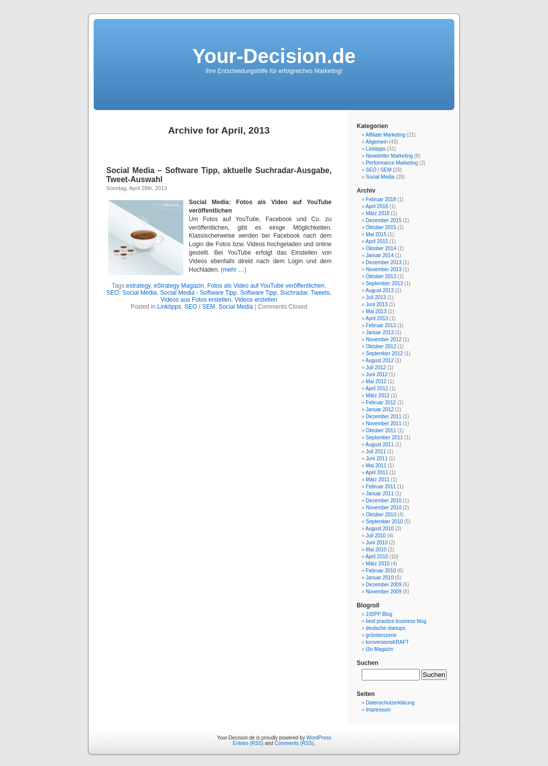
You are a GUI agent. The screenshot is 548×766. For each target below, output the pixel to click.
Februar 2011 (381, 486)
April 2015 (377, 241)
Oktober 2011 (381, 430)
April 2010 (377, 556)
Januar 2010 (380, 577)
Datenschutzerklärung (390, 702)
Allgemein (377, 142)
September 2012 (384, 353)
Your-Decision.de (274, 56)
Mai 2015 (376, 234)
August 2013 (380, 290)
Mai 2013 (376, 311)
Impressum (378, 709)
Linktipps (169, 306)
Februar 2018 (381, 199)
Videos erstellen (255, 299)
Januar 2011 (380, 493)
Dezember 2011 (383, 416)
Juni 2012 (376, 374)
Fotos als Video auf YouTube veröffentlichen (266, 285)
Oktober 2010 (381, 514)
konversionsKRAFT (387, 642)
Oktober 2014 (381, 248)
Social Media (139, 292)
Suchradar (294, 292)
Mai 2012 (376, 381)
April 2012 (377, 388)
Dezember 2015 (383, 220)
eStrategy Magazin (179, 285)
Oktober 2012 (381, 346)
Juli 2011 (376, 451)
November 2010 (383, 507)
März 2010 (377, 563)
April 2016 (377, 206)
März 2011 (377, 479)
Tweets (320, 292)
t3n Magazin (379, 649)
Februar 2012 (381, 402)
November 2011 (383, 423)
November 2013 (383, 269)
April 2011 (377, 472)
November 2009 (383, 591)
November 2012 (383, 339)
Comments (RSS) (294, 743)
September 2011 (384, 437)
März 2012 (377, 395)
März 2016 (377, 213)
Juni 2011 (376, 458)
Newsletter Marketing (389, 156)
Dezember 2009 (383, 584)
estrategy (138, 285)
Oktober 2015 (381, 227)
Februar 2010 (381, 570)
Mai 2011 (376, 465)
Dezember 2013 (383, 262)
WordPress (319, 737)
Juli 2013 (376, 297)
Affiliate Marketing (385, 135)
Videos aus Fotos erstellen (195, 299)
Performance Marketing (392, 163)
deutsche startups (385, 628)
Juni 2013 (376, 304)
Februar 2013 (381, 325)
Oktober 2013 (381, 276)
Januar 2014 (380, 255)
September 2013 (384, 283)
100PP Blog (379, 614)
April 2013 (377, 318)
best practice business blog (396, 621)
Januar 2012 (380, 409)
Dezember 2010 (383, 500)
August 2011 (380, 444)
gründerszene (381, 635)
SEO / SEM (199, 306)
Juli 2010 (376, 535)
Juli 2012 (376, 367)
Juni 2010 (376, 542)
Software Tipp (258, 292)
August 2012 (380, 360)
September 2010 (384, 521)
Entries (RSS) (248, 743)
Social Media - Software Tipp (198, 292)
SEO (112, 292)
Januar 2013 (380, 332)
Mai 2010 (376, 549)
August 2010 (380, 528)
